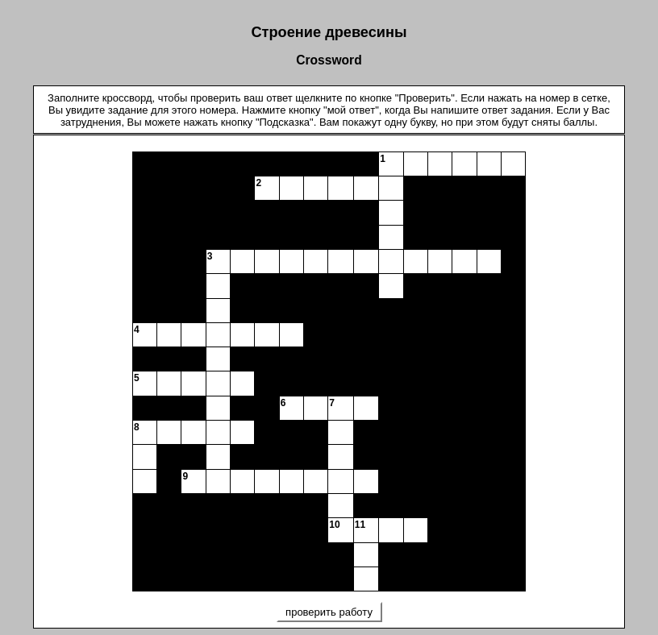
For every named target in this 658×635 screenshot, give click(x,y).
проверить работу (329, 612)
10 (334, 524)
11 (360, 524)
